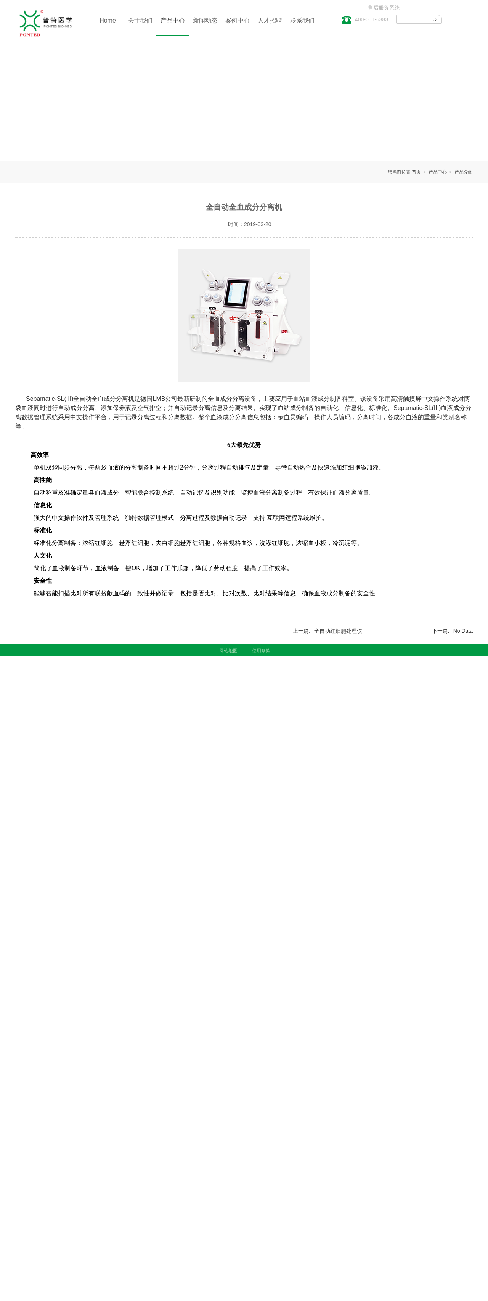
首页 (416, 172)
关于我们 (140, 20)
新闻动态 (205, 20)
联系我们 (302, 20)
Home (108, 20)
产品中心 (173, 20)
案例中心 (237, 20)
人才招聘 (270, 20)
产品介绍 (463, 172)
